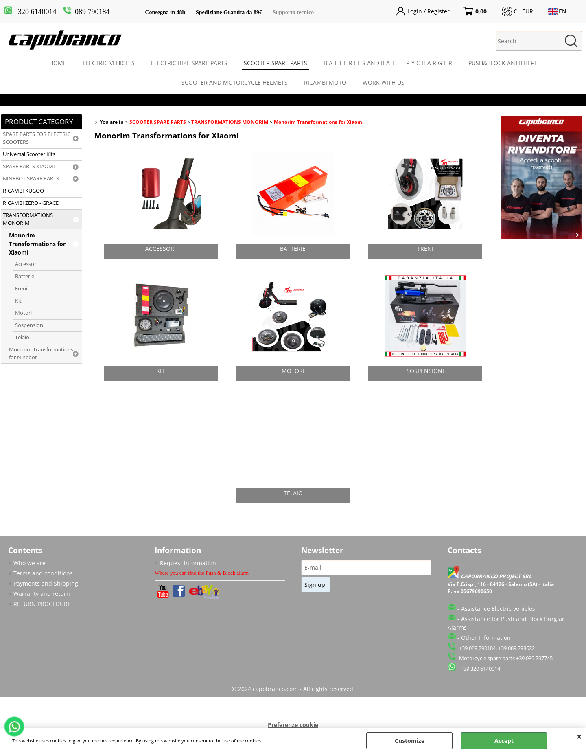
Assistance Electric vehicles (498, 608)
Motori (23, 313)
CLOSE (579, 736)
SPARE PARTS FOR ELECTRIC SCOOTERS (36, 138)
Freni (21, 288)
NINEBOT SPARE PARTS (31, 178)
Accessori (26, 264)
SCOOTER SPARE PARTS (275, 63)
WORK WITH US (384, 82)
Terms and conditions (43, 573)
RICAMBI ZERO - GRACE (31, 203)
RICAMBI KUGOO (23, 190)
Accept (504, 740)
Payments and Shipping (45, 583)
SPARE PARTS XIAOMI (29, 166)
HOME (57, 63)
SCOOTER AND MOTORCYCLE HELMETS (234, 82)
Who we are (29, 563)
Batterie (24, 276)
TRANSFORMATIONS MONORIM (28, 219)
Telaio (22, 337)
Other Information (486, 637)
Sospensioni (29, 325)
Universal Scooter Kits (29, 154)
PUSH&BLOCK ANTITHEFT (502, 63)
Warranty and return (41, 593)
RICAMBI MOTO (325, 82)
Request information (188, 563)
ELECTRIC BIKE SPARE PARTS (189, 63)
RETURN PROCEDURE (42, 604)
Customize (409, 740)
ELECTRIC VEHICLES (109, 63)
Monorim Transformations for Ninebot (41, 353)
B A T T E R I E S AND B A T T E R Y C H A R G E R (388, 63)
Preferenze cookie (293, 725)
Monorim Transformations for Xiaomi (37, 243)
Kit (18, 300)
